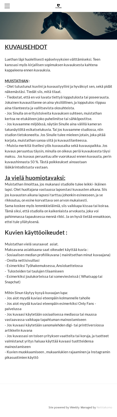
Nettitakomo (104, 407)
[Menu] (7, 6)
